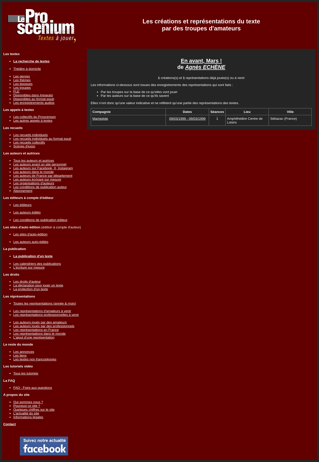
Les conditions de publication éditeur (40, 220)
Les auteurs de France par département (42, 176)
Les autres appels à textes (32, 120)
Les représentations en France (36, 330)
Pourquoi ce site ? (26, 406)
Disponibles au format (33, 99)
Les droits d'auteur (27, 281)
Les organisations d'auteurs (33, 183)
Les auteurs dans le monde (33, 172)
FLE (16, 91)
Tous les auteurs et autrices (33, 160)
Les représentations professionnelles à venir (46, 315)
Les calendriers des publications (37, 264)
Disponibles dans (33, 95)
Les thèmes (22, 80)
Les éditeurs (22, 205)
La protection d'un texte (30, 289)
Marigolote (100, 118)
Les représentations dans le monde (39, 333)
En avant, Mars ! (201, 61)
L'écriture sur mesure (29, 267)
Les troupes (22, 88)
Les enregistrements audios (34, 103)
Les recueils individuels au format (42, 139)
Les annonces (23, 352)
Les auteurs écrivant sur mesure (37, 179)
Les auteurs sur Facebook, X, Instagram (43, 168)
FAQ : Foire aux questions (32, 388)
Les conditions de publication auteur (40, 187)
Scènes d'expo (24, 146)
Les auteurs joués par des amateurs (40, 322)
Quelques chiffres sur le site (34, 409)
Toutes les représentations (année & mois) (44, 303)
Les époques (22, 84)
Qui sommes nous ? (28, 402)
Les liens (20, 355)
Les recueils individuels (30, 135)
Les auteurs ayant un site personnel (39, 164)
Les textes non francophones (34, 359)
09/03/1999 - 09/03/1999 (187, 118)
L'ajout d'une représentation (34, 337)
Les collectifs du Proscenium (34, 117)
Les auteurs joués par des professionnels (43, 326)
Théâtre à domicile (27, 69)
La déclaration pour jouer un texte (38, 285)
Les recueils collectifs (29, 142)
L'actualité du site (26, 413)
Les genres (21, 76)
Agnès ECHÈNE (205, 67)
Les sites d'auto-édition (30, 234)
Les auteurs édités (27, 212)
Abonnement (22, 191)
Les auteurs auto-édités (30, 242)
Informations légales (28, 417)
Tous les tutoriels (25, 373)
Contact (9, 424)
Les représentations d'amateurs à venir (42, 311)
